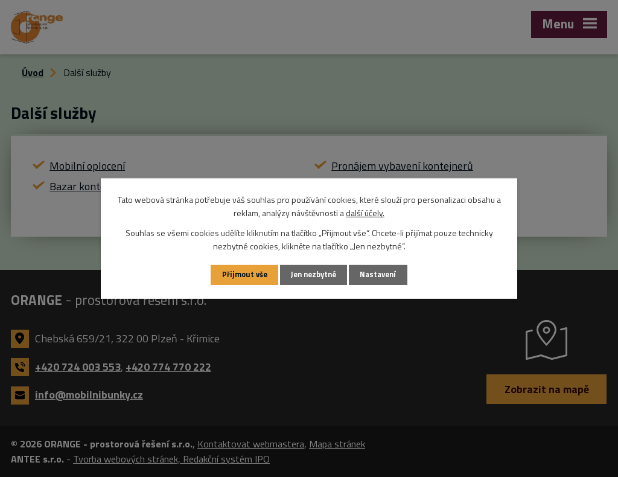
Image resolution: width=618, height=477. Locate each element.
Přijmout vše (244, 274)
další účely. (365, 212)
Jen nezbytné (313, 274)
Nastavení (378, 274)
